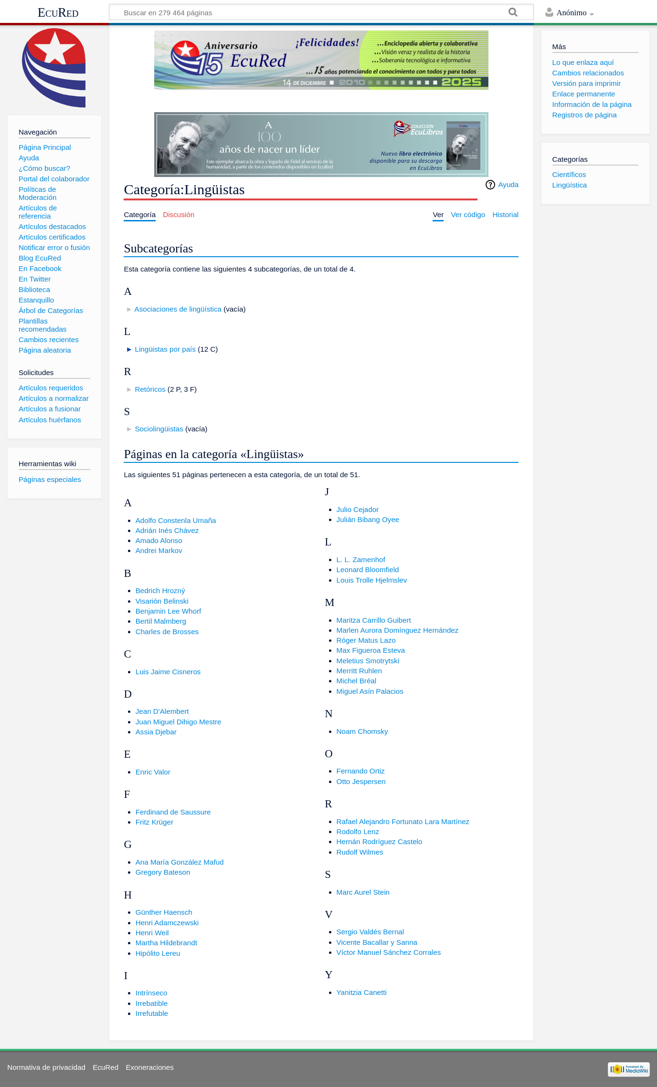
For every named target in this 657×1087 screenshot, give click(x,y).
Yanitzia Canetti (362, 992)
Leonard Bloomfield (368, 569)
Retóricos (150, 389)
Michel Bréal (357, 681)
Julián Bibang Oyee (368, 519)
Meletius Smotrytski (368, 661)
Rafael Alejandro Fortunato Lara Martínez (403, 821)
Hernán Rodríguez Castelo (380, 841)
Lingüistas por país (165, 349)
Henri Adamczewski (167, 923)
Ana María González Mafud (180, 862)
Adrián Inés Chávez (167, 530)
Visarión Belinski (162, 601)
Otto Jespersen (361, 781)
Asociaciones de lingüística (178, 309)
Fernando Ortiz (361, 771)
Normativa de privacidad (46, 1067)
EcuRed (58, 12)
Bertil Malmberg (161, 621)
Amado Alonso (159, 540)
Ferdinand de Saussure (173, 812)
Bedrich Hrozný (160, 590)
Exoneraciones (149, 1067)
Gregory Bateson (163, 872)
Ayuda (508, 184)
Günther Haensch (164, 912)
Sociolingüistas (159, 429)
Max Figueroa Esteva (371, 650)
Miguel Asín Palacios (370, 691)
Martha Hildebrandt (166, 943)
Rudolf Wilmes (360, 852)
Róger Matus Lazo (366, 640)
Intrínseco (152, 993)
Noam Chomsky (362, 731)
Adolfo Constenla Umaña (176, 520)
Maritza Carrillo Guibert (374, 620)
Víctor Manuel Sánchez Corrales (389, 952)
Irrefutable (152, 1013)
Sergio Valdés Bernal (370, 932)
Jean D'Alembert (162, 711)
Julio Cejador (358, 509)
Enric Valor (153, 772)
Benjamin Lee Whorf (168, 611)
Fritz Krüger (154, 822)
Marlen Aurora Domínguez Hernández (398, 630)
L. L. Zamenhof (361, 559)
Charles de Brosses (167, 631)
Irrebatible (152, 1003)
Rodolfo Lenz (358, 831)
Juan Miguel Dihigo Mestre (179, 722)
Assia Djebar (156, 732)
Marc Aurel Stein (363, 892)
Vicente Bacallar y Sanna (377, 942)
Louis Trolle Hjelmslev (372, 580)
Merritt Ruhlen (359, 671)
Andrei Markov (159, 550)
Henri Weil (152, 933)
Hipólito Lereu (158, 953)
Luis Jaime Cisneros (168, 672)
